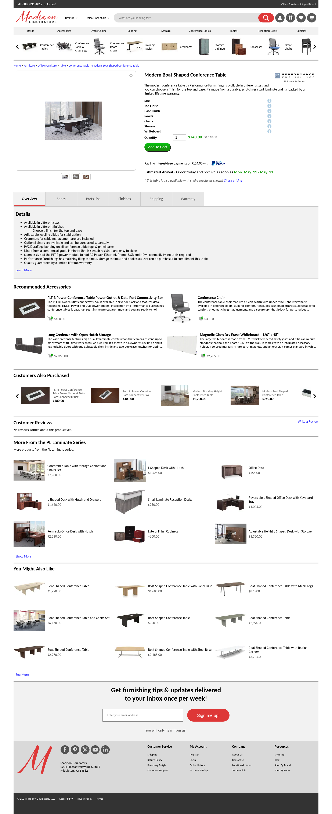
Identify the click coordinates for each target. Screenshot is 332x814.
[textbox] (142, 715)
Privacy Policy (84, 798)
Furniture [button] (71, 18)
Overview (29, 199)
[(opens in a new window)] (294, 76)
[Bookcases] (239, 54)
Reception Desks (267, 31)
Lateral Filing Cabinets (163, 531)
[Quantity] (179, 137)
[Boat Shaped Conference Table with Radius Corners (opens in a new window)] (230, 659)
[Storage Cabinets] (204, 54)
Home (17, 65)
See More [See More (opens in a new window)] (22, 675)
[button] (266, 17)
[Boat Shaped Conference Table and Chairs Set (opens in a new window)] (29, 630)
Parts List (93, 199)
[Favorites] (301, 21)
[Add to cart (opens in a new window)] (56, 318)
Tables (233, 31)
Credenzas (186, 47)
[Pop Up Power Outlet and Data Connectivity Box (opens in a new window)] (105, 402)
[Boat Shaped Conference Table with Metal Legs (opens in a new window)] (230, 596)
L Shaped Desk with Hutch (166, 468)
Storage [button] (149, 126)
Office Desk (256, 468)
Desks (30, 31)
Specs (61, 199)
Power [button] (148, 116)
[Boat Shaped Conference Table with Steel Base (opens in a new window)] (130, 658)
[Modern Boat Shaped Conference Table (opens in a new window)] (245, 404)
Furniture (29, 65)
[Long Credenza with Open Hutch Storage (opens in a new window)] (29, 354)
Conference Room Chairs (117, 47)
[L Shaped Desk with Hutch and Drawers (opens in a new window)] (29, 513)
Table (62, 65)
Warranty (188, 199)
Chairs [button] (148, 121)
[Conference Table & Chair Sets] (64, 54)
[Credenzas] (169, 54)
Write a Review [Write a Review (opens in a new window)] (308, 422)
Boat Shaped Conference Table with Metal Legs (281, 586)
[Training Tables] (134, 54)
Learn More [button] (24, 270)
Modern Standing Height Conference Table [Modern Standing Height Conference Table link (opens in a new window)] (207, 393)
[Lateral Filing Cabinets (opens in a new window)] (130, 543)
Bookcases (256, 47)
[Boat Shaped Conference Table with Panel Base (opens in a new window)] (130, 596)
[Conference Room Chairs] (99, 54)
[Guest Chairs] (308, 54)
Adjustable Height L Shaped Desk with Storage (280, 531)
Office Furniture (47, 65)
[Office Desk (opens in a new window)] (230, 480)
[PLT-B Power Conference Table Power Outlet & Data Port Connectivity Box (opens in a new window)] (29, 317)
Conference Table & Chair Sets (82, 47)
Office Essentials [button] (97, 18)
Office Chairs (98, 31)
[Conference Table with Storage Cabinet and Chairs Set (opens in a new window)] (29, 479)
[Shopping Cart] (311, 17)
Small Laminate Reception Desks (170, 500)
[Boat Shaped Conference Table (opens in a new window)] (29, 595)
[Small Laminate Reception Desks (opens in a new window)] (130, 514)
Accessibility (66, 798)
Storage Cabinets (220, 46)
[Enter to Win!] (290, 21)
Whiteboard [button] (152, 131)
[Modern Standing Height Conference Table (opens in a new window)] (175, 405)
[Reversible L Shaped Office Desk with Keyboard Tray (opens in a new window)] (230, 512)
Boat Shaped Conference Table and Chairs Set (78, 618)
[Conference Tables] (29, 54)
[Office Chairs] (274, 54)
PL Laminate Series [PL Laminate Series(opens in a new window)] (294, 81)
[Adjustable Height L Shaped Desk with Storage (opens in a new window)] (230, 543)
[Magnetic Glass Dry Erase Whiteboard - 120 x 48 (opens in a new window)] (182, 355)
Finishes (124, 199)
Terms (99, 798)
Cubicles (301, 31)
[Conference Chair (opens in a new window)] (181, 322)
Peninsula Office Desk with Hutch (70, 531)
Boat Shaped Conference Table (68, 586)
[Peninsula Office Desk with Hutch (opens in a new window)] (29, 546)
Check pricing (233, 180)
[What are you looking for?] (189, 17)
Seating (132, 31)
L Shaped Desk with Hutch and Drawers (74, 500)
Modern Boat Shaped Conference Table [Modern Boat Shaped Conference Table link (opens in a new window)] (275, 393)
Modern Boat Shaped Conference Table (115, 65)
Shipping (156, 199)
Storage (165, 31)
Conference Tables (200, 31)
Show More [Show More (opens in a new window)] (24, 556)
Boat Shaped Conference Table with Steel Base (180, 650)
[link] (311, 17)
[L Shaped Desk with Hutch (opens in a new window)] (130, 480)
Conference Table (79, 65)
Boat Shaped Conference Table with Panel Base (180, 586)
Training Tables (150, 46)
